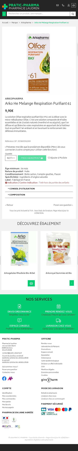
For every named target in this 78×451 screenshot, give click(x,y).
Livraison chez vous (48, 396)
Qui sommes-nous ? (10, 367)
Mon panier (6, 402)
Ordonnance (46, 358)
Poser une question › (63, 205)
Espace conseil (47, 352)
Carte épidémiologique (50, 361)
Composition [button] (16, 195)
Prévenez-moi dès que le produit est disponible (27, 147)
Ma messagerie (8, 408)
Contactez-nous (8, 372)
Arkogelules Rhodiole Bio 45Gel (19, 273)
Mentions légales (47, 370)
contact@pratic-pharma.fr (12, 353)
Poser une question (9, 370)
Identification (7, 393)
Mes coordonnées (9, 396)
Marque (15, 22)
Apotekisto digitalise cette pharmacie (39, 440)
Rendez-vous (46, 344)
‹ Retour (9, 205)
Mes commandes (8, 399)
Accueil (5, 22)
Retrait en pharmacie (49, 393)
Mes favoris (6, 405)
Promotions (46, 349)
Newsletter (45, 355)
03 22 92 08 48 (7, 350)
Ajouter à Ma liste (57, 158)
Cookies (44, 375)
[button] (10, 158)
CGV (43, 367)
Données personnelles (50, 372)
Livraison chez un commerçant (53, 399)
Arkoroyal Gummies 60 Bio (58, 273)
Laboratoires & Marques (50, 346)
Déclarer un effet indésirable (51, 364)
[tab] (39, 189)
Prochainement (32, 158)
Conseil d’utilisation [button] (21, 189)
